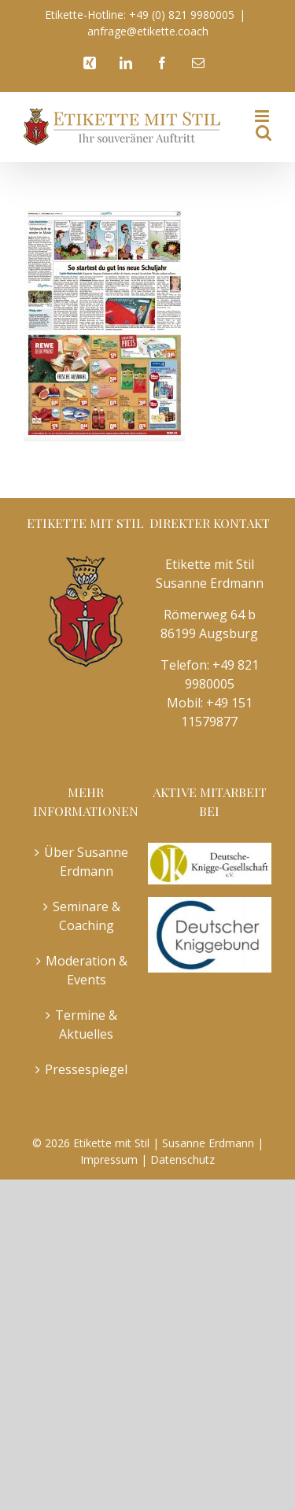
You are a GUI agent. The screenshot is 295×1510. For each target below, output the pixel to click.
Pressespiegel (86, 1069)
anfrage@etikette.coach (147, 31)
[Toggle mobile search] (263, 132)
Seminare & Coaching (86, 916)
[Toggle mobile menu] (263, 116)
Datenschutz (182, 1159)
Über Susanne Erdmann (86, 862)
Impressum (109, 1159)
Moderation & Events (86, 970)
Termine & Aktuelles (86, 1024)
